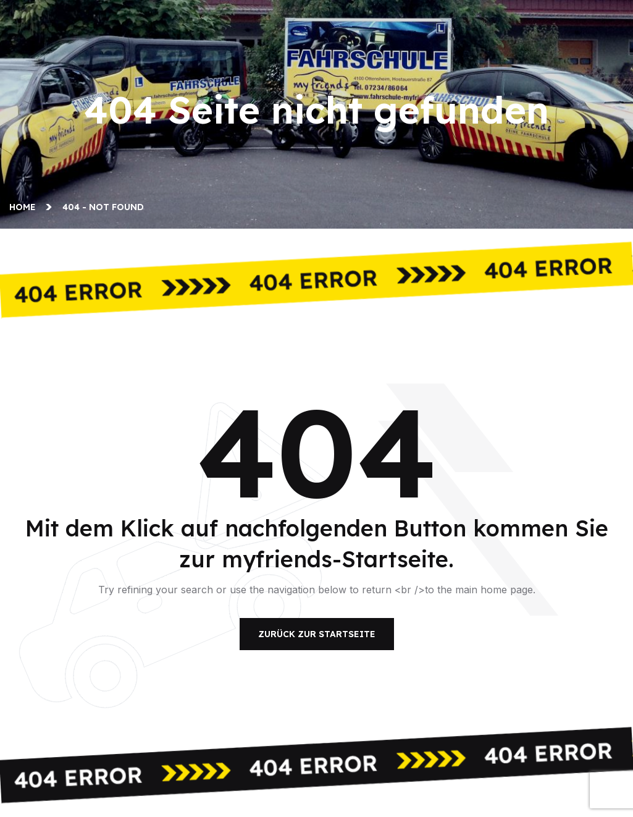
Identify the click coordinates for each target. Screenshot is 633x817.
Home (25, 207)
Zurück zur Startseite (316, 634)
